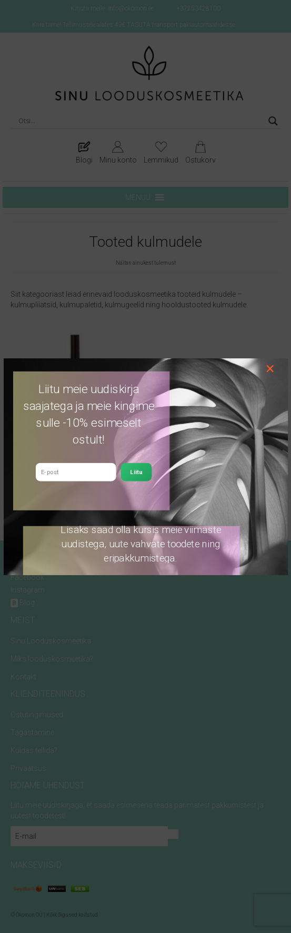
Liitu (136, 471)
